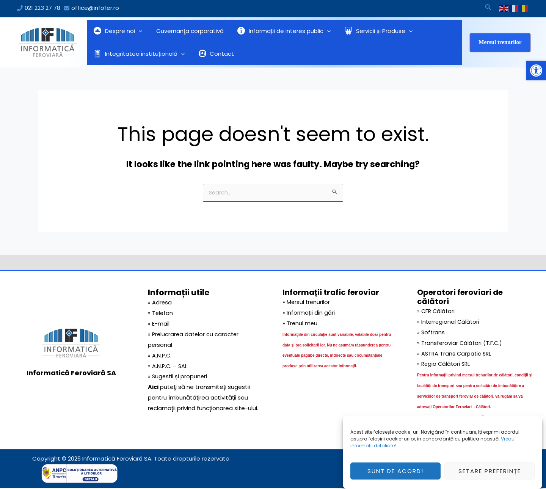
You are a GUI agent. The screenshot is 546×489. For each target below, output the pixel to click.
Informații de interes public (278, 31)
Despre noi (117, 31)
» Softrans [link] (431, 333)
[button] (536, 70)
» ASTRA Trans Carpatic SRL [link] (455, 354)
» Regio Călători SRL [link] (444, 364)
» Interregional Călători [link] (449, 322)
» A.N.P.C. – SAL (168, 367)
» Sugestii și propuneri (178, 377)
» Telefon (161, 314)
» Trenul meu (300, 324)
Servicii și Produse (370, 31)
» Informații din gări (308, 313)
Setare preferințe (489, 475)
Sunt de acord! (395, 475)
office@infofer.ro (95, 8)
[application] (137, 31)
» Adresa (160, 303)
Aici (153, 388)
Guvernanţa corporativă (186, 31)
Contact (213, 54)
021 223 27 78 (42, 8)
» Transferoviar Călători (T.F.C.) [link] (460, 344)
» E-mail (158, 324)
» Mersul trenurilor (306, 303)
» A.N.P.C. (160, 356)
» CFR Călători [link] (436, 312)
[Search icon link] (488, 8)
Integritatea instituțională (138, 53)
